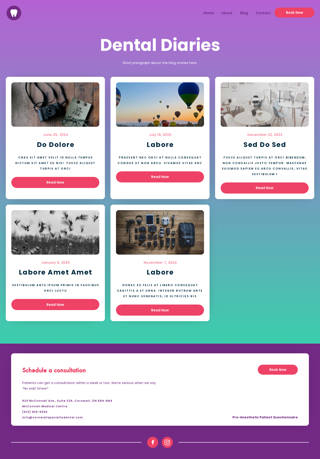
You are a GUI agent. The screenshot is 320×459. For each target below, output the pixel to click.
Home (208, 13)
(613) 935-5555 (35, 412)
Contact (263, 13)
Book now (294, 12)
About (227, 13)
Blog (244, 13)
